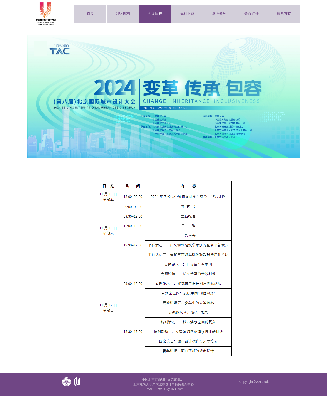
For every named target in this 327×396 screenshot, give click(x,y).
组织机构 (122, 13)
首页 (90, 13)
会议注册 (251, 13)
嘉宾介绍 (219, 13)
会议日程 (155, 13)
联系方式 (284, 13)
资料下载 (187, 13)
